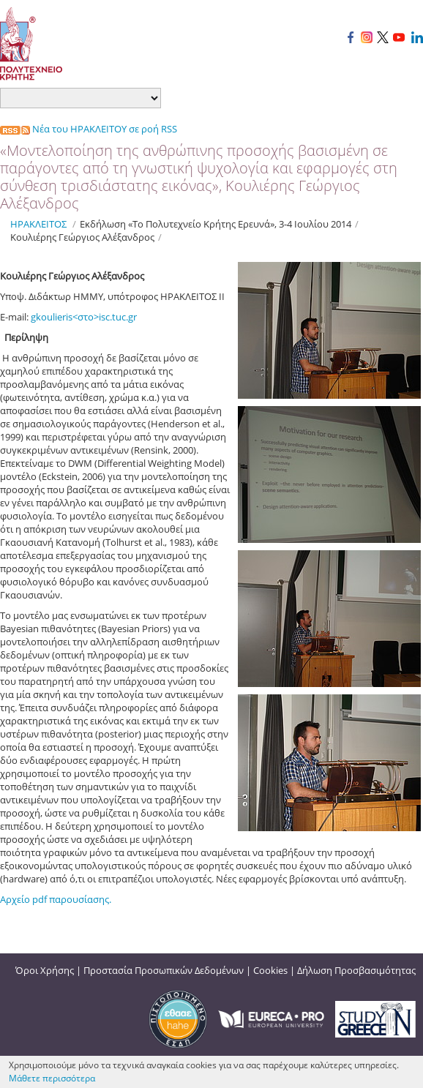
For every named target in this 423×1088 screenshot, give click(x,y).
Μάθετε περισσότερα (52, 1078)
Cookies (270, 970)
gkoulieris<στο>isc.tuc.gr (84, 316)
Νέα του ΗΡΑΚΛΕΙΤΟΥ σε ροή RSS (88, 128)
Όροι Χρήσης (44, 970)
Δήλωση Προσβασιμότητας (356, 970)
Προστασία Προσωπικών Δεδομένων (163, 970)
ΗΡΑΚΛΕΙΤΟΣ (38, 223)
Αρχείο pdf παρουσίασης (54, 899)
